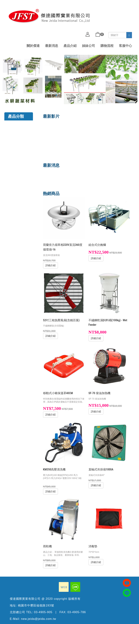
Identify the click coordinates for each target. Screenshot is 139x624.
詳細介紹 (50, 265)
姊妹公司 (88, 46)
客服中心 (125, 46)
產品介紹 (70, 46)
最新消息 (51, 46)
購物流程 (106, 46)
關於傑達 (33, 46)
